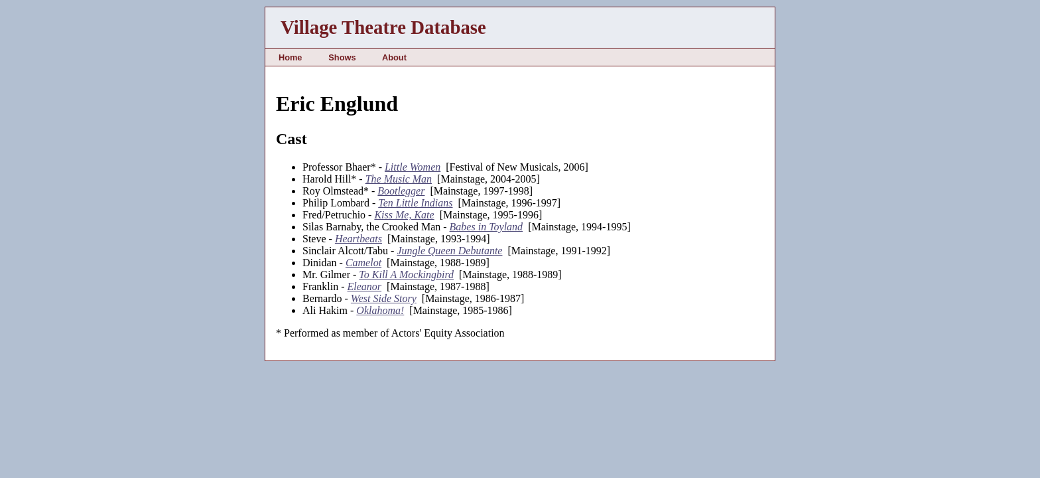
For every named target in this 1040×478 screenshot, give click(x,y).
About (394, 57)
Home (290, 57)
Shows (342, 57)
